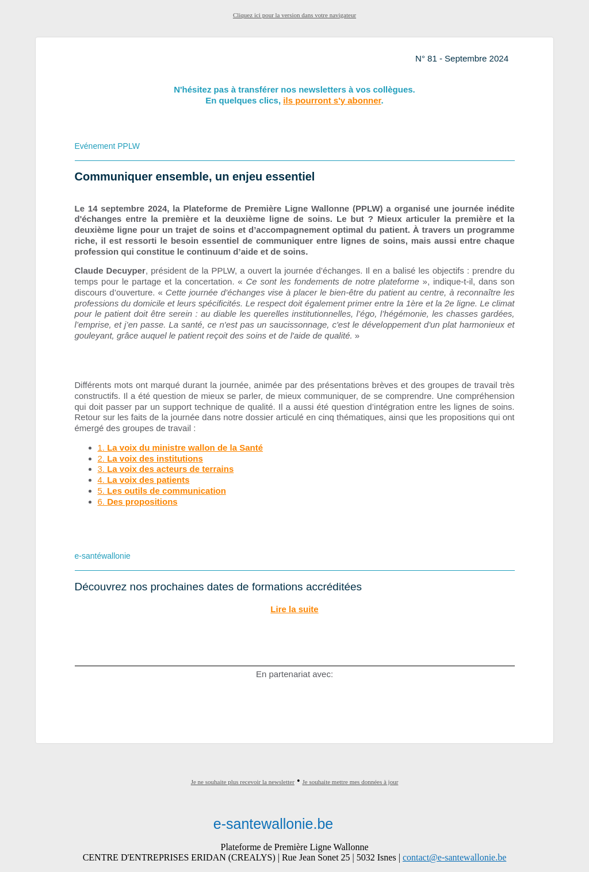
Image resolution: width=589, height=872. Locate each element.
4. (144, 480)
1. (180, 447)
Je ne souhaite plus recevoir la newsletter (242, 781)
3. (166, 469)
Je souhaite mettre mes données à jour (351, 781)
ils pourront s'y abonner (332, 100)
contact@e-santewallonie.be (454, 857)
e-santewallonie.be (273, 824)
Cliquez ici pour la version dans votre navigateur (294, 14)
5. (162, 490)
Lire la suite (294, 609)
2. (150, 458)
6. (138, 501)
